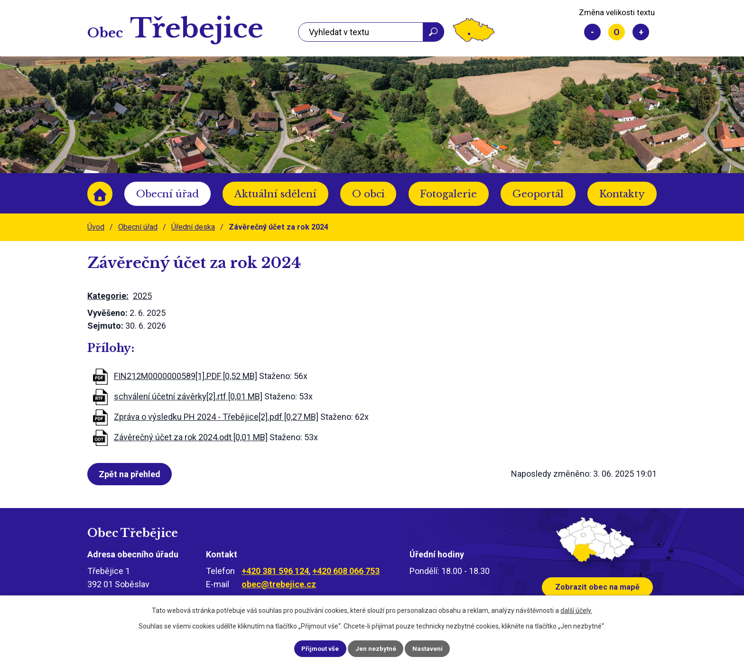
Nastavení (434, 648)
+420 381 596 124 (275, 571)
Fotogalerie (448, 194)
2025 (142, 296)
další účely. (576, 609)
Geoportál (538, 194)
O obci (368, 194)
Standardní (616, 32)
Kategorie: (108, 296)
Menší (592, 32)
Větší (640, 32)
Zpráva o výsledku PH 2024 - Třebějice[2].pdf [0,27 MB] (216, 417)
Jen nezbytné (376, 648)
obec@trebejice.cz (279, 584)
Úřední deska (193, 226)
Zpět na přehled (131, 474)
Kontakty (622, 194)
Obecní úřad (167, 194)
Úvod (99, 194)
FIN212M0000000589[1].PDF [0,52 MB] (185, 376)
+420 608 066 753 (346, 571)
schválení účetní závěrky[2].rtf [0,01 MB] (188, 396)
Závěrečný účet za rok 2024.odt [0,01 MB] (191, 437)
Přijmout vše (313, 648)
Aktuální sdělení (275, 194)
